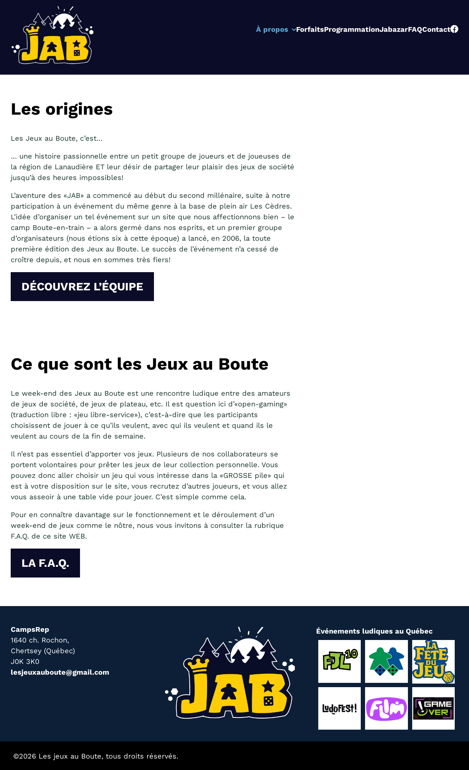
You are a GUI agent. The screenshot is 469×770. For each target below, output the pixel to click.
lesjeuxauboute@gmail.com (60, 672)
